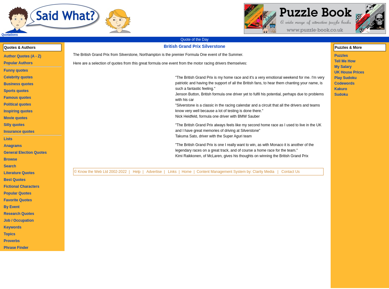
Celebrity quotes (18, 77)
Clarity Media (263, 172)
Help (136, 172)
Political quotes (17, 104)
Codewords (344, 83)
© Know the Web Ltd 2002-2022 (100, 172)
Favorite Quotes (18, 200)
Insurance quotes (19, 131)
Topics (9, 234)
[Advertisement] (123, 115)
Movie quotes (15, 118)
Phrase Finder (16, 247)
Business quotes (18, 84)
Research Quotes (19, 214)
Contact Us (291, 172)
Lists (8, 139)
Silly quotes (14, 125)
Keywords (12, 227)
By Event (11, 207)
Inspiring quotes (18, 111)
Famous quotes (17, 97)
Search (10, 166)
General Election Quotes (25, 152)
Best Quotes (15, 180)
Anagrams (13, 146)
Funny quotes (16, 70)
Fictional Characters (21, 186)
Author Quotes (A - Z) (22, 56)
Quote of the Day (195, 39)
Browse (10, 159)
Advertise (154, 172)
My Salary (343, 67)
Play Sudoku (345, 78)
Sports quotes (16, 91)
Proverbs (12, 241)
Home (186, 172)
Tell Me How (344, 61)
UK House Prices (349, 72)
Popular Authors (18, 63)
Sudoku (341, 94)
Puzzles (341, 55)
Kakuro (340, 89)
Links (172, 172)
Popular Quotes (17, 193)
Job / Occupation (19, 220)
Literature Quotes (19, 173)
